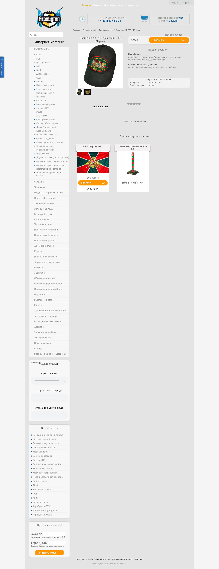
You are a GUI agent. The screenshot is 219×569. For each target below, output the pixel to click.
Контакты (133, 5)
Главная (86, 5)
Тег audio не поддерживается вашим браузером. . (49, 381)
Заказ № (48, 534)
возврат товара (124, 559)
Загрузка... (176, 2)
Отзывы (97, 5)
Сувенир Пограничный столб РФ (133, 148)
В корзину (86, 183)
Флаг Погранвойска (93, 146)
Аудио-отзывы (49, 363)
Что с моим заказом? (49, 525)
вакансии (138, 559)
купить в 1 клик (100, 106)
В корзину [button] (158, 40)
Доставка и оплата (115, 5)
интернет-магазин (85, 559)
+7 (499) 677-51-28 (109, 20)
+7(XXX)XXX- (48, 543)
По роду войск (49, 428)
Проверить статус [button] (47, 553)
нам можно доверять (105, 559)
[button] (66, 34)
